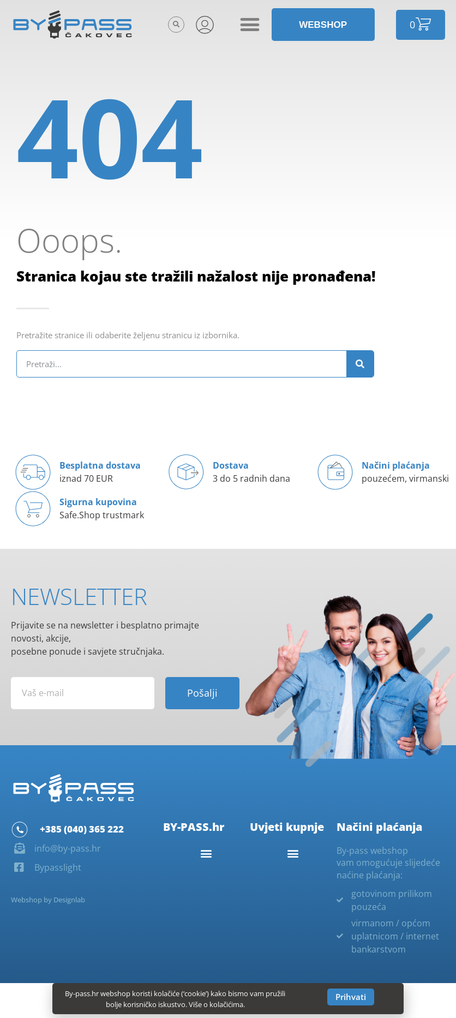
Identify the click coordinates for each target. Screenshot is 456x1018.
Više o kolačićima (216, 1004)
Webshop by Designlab (48, 900)
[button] (176, 24)
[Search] (360, 364)
